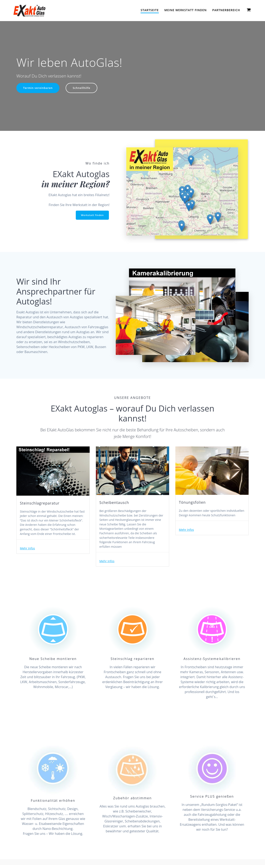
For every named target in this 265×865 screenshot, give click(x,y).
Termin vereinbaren (38, 88)
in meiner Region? (75, 184)
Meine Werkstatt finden (185, 10)
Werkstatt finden (92, 215)
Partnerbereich (226, 10)
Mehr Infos (28, 557)
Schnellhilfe (84, 88)
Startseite (150, 10)
